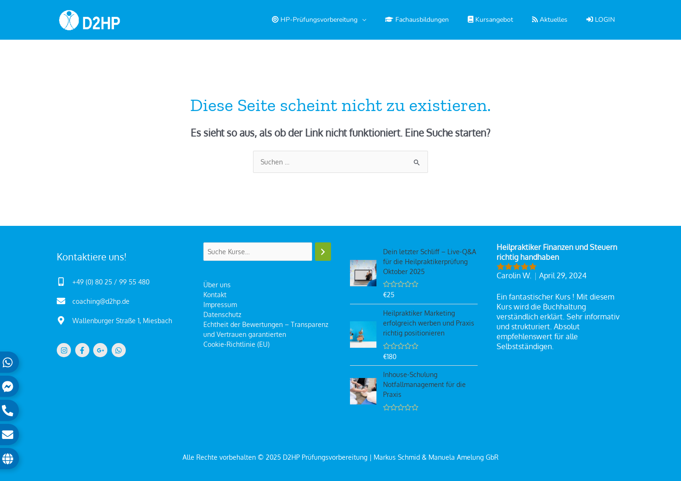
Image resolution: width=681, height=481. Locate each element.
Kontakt (215, 295)
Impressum (220, 305)
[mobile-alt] (103, 281)
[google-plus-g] (101, 350)
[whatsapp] (120, 350)
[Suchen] (323, 251)
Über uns (217, 285)
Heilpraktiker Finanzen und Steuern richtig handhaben (557, 252)
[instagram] (65, 350)
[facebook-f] (83, 350)
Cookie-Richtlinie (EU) (236, 344)
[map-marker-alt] (114, 320)
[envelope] (93, 301)
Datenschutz (222, 314)
